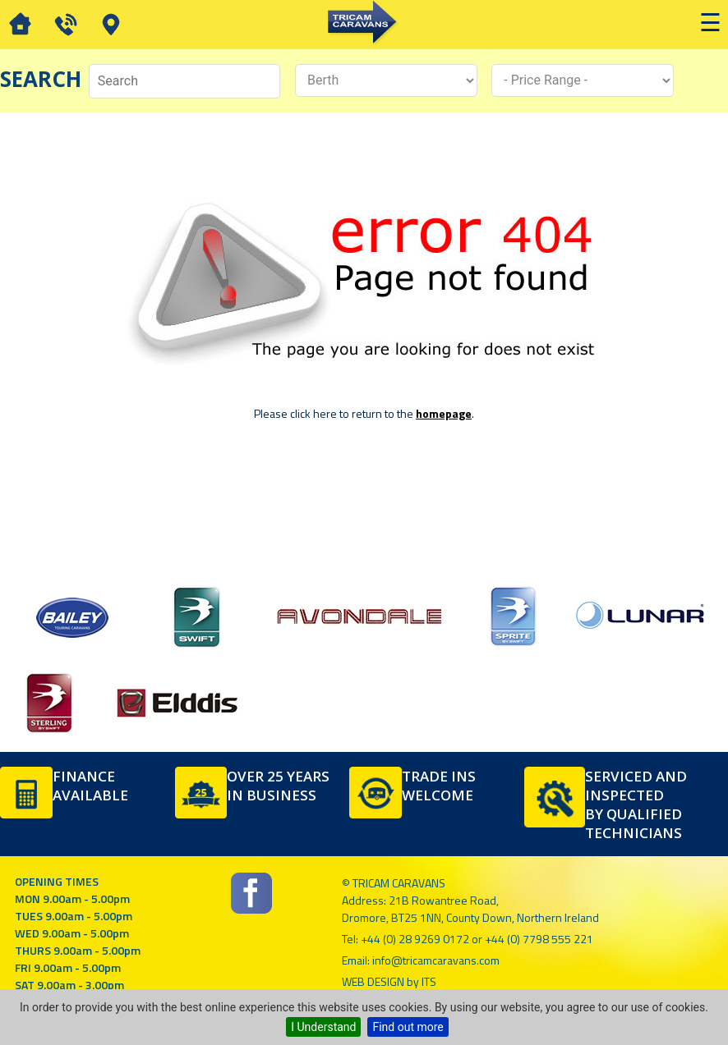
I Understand (323, 1027)
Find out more (407, 1027)
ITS (429, 981)
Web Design (373, 981)
